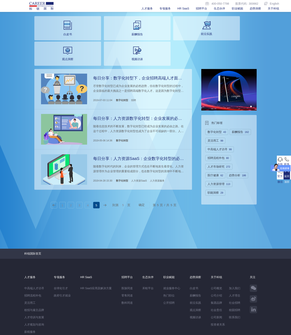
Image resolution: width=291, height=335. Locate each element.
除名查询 (98, 322)
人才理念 (234, 258)
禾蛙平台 (148, 251)
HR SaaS (183, 8)
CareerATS (81, 313)
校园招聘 (234, 273)
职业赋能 (237, 8)
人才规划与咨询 (34, 287)
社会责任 (216, 273)
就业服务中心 (171, 251)
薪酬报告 (195, 258)
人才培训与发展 (34, 280)
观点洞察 (195, 273)
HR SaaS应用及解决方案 (96, 251)
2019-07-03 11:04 (102, 72)
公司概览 (216, 251)
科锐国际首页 (32, 216)
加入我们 (234, 251)
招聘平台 (201, 8)
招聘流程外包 (32, 258)
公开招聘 (169, 266)
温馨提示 (68, 322)
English (271, 3)
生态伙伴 (219, 8)
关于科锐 (273, 8)
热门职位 (169, 258)
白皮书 (194, 251)
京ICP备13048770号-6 (110, 330)
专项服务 (165, 8)
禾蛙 (69, 313)
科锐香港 (95, 313)
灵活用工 (30, 266)
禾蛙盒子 (58, 313)
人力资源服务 (156, 145)
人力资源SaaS (138, 145)
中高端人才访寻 (34, 251)
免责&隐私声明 (33, 322)
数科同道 (127, 266)
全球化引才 (61, 251)
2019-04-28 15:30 (102, 145)
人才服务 (147, 8)
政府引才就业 (62, 258)
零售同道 (127, 258)
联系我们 (234, 280)
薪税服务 (30, 295)
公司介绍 (216, 258)
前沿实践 (195, 266)
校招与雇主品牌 (34, 273)
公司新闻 (216, 280)
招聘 (133, 72)
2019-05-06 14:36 (102, 108)
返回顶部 (284, 191)
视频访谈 (195, 280)
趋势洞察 (255, 8)
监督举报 (83, 322)
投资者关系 (218, 287)
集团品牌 (216, 266)
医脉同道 (127, 251)
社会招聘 (234, 266)
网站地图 (52, 322)
